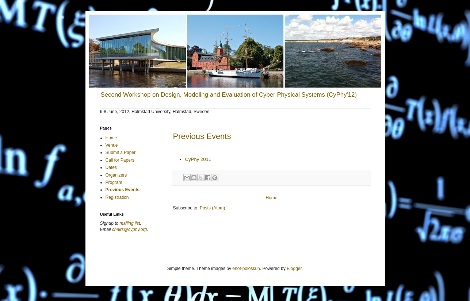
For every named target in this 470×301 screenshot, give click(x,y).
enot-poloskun (246, 268)
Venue (112, 145)
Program (114, 182)
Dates (111, 167)
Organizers (116, 175)
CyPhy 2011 (198, 159)
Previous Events (202, 136)
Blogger (294, 268)
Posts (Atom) (212, 208)
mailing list (130, 223)
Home (271, 197)
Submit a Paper (121, 152)
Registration (117, 197)
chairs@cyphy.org (129, 229)
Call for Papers (120, 160)
